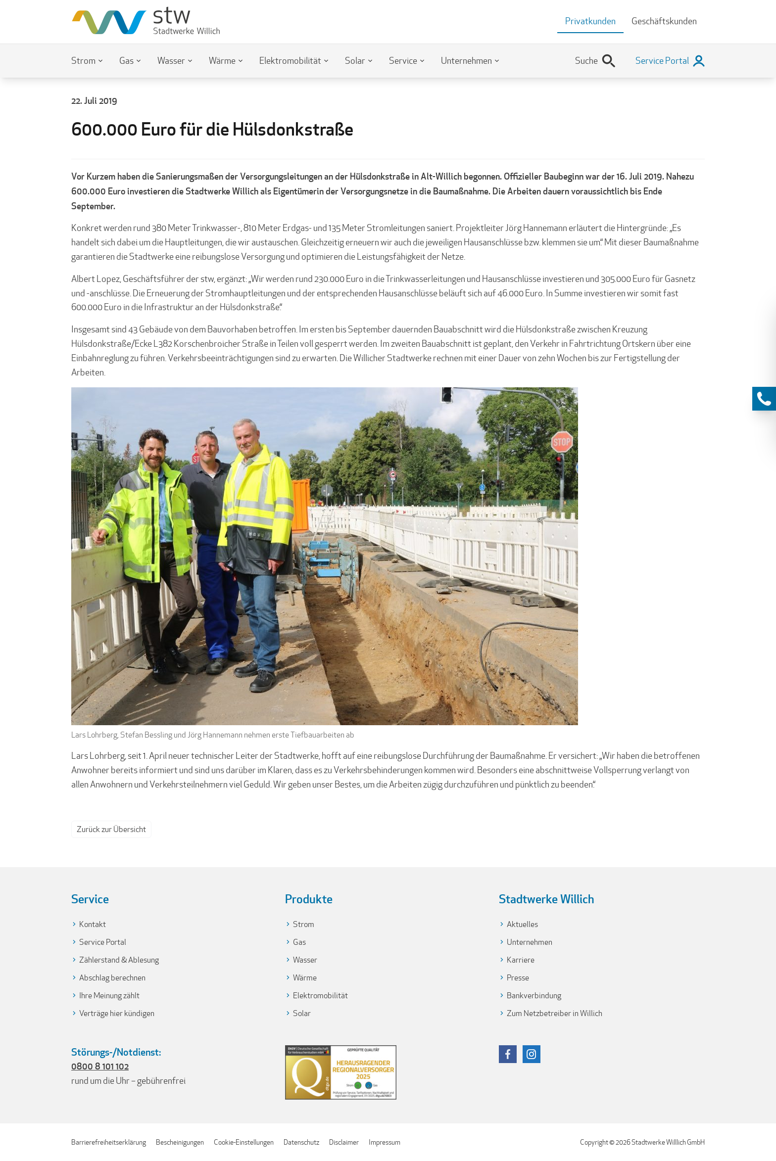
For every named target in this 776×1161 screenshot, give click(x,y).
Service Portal (102, 942)
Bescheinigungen (180, 1142)
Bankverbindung (534, 995)
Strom (83, 60)
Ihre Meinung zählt (109, 995)
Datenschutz (301, 1142)
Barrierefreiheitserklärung (108, 1142)
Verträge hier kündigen (116, 1013)
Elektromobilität (290, 60)
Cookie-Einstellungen (244, 1142)
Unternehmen (466, 60)
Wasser (171, 60)
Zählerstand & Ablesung (119, 960)
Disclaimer (344, 1142)
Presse (518, 978)
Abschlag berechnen (112, 978)
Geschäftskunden (664, 21)
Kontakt (92, 924)
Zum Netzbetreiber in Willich (554, 1013)
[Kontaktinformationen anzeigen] (764, 399)
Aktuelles (522, 924)
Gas (126, 60)
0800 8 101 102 (100, 1066)
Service (403, 60)
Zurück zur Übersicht (111, 829)
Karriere (520, 960)
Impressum (384, 1142)
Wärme (222, 60)
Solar (355, 60)
